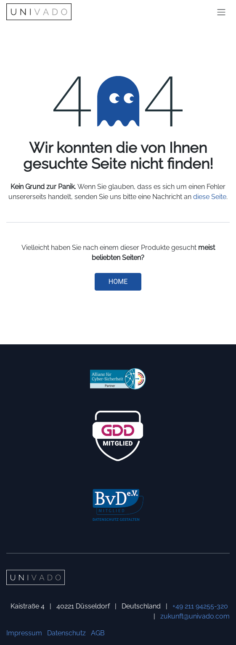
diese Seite (209, 197)
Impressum (24, 633)
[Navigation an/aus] (221, 12)
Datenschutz (66, 633)
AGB (98, 633)
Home (118, 282)
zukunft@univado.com (195, 616)
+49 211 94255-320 (200, 606)
